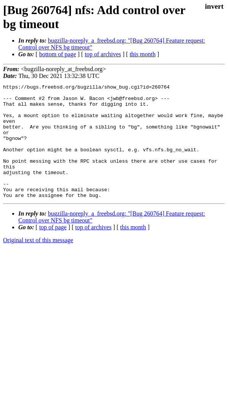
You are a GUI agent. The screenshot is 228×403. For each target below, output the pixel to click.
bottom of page (57, 54)
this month (143, 54)
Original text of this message (38, 263)
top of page (53, 250)
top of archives (103, 54)
